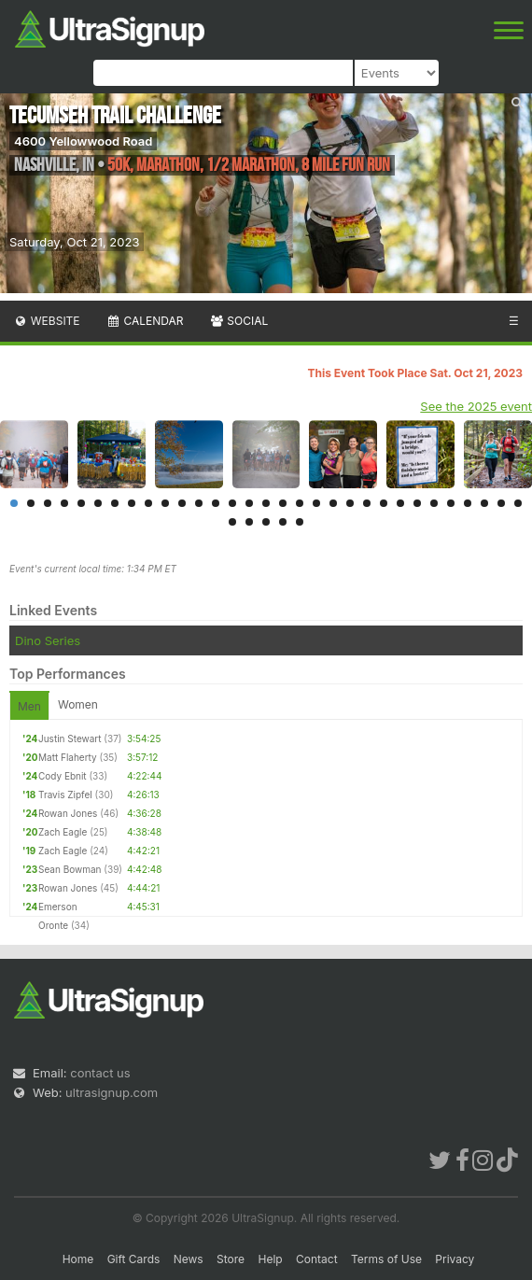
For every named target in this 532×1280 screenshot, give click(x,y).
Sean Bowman (70, 869)
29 (484, 503)
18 (299, 503)
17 (283, 503)
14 (232, 503)
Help (270, 1259)
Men (29, 706)
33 (249, 522)
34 (266, 522)
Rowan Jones (67, 813)
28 (467, 503)
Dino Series (47, 640)
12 (199, 503)
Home (78, 1259)
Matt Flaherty (67, 757)
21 (350, 503)
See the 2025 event (476, 406)
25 (417, 503)
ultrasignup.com (111, 1092)
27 (451, 503)
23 (383, 503)
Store (231, 1259)
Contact (317, 1259)
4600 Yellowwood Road (83, 141)
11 (182, 503)
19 (316, 503)
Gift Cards (134, 1259)
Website (46, 321)
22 (367, 503)
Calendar (145, 321)
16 (266, 503)
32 (232, 522)
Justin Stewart (70, 738)
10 (165, 503)
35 (283, 522)
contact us (100, 1072)
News (188, 1259)
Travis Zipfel (65, 794)
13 (215, 503)
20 (333, 503)
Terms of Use (386, 1259)
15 (249, 503)
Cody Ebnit (62, 775)
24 (400, 503)
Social (238, 321)
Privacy (454, 1259)
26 (434, 503)
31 (518, 503)
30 (501, 503)
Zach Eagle (62, 831)
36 (299, 522)
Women (78, 704)
